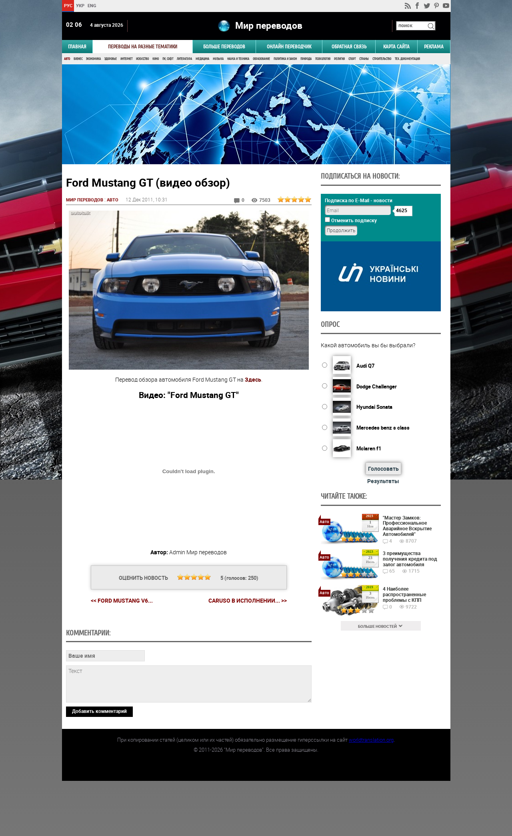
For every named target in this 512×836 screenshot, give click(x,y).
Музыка (218, 59)
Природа (306, 59)
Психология (322, 59)
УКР (80, 5)
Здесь (252, 380)
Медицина (202, 59)
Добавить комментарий (99, 766)
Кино (155, 59)
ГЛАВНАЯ (77, 47)
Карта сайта (396, 47)
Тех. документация (407, 59)
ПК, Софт (167, 59)
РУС (68, 5)
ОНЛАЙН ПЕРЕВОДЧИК (289, 47)
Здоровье (110, 59)
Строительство (381, 59)
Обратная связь (349, 47)
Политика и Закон (285, 59)
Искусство (142, 59)
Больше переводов (224, 47)
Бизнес (78, 59)
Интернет (126, 59)
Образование (261, 59)
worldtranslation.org (371, 794)
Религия (339, 59)
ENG (92, 5)
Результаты (382, 481)
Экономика (93, 59)
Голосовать (382, 468)
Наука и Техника (238, 59)
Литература (184, 59)
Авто (67, 59)
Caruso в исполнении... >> (247, 601)
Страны (364, 59)
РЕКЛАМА (434, 47)
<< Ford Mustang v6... (121, 601)
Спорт (352, 59)
